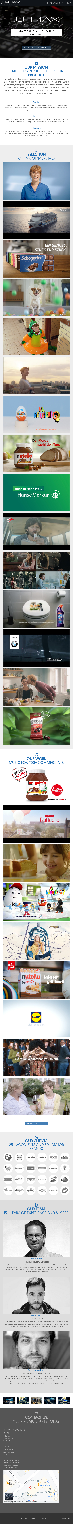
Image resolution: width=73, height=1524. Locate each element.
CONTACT (67, 3)
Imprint (43, 1518)
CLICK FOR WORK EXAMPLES (36, 48)
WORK (55, 3)
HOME (49, 3)
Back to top (66, 1518)
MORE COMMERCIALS (36, 1124)
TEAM (61, 3)
